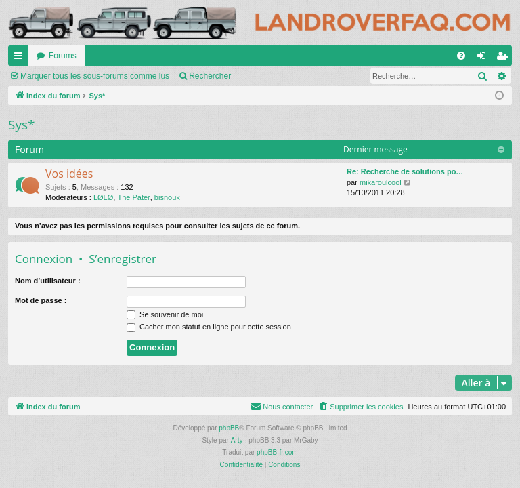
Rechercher (210, 76)
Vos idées (69, 173)
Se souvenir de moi (165, 314)
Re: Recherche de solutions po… (405, 171)
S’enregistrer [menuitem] (505, 58)
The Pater (133, 197)
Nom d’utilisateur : (48, 281)
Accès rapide (21, 58)
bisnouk (167, 197)
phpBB (229, 428)
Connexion (43, 258)
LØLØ (103, 197)
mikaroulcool (381, 182)
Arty (237, 440)
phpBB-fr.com (277, 452)
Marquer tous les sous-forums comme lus (94, 76)
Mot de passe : (40, 300)
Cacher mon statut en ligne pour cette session (209, 327)
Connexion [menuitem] (484, 58)
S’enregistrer (122, 258)
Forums (63, 55)
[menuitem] (461, 55)
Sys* (21, 125)
